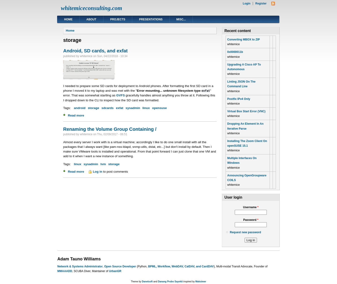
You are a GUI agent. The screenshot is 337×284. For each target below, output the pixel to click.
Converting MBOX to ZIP (243, 39)
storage (93, 108)
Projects (117, 19)
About (91, 19)
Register (261, 3)
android (79, 108)
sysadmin (133, 108)
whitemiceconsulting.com (91, 8)
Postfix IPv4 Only (238, 99)
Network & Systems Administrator (80, 266)
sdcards (108, 108)
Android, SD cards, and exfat (95, 50)
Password (250, 220)
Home (68, 19)
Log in (97, 171)
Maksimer (200, 281)
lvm (103, 164)
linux (146, 108)
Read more (76, 115)
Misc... (181, 19)
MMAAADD (64, 271)
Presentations (150, 19)
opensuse (159, 108)
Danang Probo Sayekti (170, 281)
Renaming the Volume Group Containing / (109, 129)
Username (250, 207)
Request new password (245, 232)
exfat (119, 108)
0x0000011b (235, 52)
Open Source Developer (120, 266)
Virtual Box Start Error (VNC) (246, 111)
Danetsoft (147, 281)
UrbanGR (115, 271)
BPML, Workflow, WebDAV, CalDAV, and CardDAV (181, 266)
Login (246, 3)
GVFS (120, 95)
